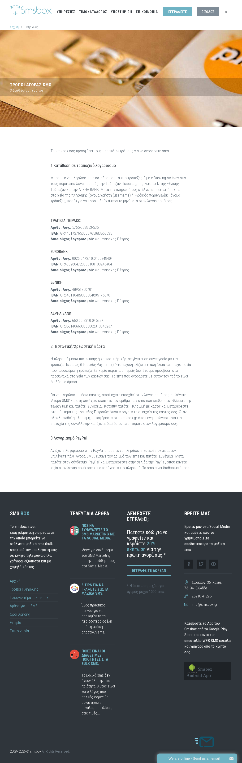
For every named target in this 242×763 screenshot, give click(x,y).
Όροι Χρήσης (20, 614)
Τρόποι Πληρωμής (24, 589)
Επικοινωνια (147, 12)
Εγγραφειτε (177, 12)
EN (225, 12)
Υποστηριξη (121, 12)
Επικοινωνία (19, 630)
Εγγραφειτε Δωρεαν (149, 570)
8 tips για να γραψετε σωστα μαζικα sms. (95, 589)
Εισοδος (208, 12)
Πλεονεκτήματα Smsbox (29, 597)
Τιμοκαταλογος (93, 12)
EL (230, 12)
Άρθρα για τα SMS (24, 605)
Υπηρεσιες (66, 12)
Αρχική (14, 27)
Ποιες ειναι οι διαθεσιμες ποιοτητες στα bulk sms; (95, 657)
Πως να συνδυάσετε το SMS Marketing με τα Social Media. (98, 531)
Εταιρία (15, 622)
